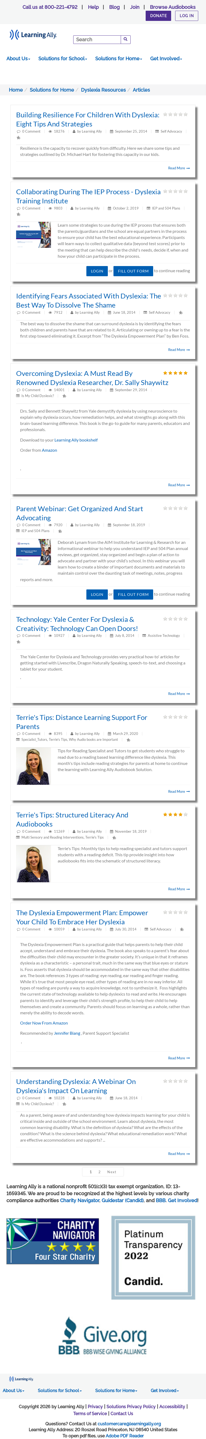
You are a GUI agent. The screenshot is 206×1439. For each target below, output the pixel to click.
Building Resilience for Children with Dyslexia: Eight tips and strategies (88, 119)
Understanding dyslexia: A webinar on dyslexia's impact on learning (76, 1086)
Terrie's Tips (58, 739)
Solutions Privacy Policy (131, 1406)
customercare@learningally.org (129, 1423)
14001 (59, 390)
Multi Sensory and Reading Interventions (52, 837)
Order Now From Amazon (44, 1022)
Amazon (49, 450)
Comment (33, 131)
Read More (179, 168)
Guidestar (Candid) (123, 1200)
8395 (58, 733)
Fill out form (133, 271)
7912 (58, 312)
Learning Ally (92, 131)
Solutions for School (62, 58)
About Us (18, 58)
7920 (58, 525)
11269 (59, 831)
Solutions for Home (118, 58)
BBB (160, 1200)
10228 (59, 1098)
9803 (58, 208)
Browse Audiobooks (173, 7)
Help (93, 7)
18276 (59, 131)
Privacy (95, 1406)
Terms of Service (90, 1413)
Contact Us (122, 1413)
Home (16, 90)
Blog (114, 7)
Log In (187, 16)
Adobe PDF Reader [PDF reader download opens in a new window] (125, 1435)
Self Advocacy (171, 131)
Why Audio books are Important (93, 739)
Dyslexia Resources (103, 90)
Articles (141, 90)
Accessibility (172, 1406)
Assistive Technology (164, 635)
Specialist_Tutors (34, 739)
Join (134, 7)
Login (97, 271)
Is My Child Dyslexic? (37, 396)
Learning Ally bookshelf (76, 439)
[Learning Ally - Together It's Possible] (39, 33)
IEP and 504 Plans (166, 208)
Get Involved (166, 58)
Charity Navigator (79, 1200)
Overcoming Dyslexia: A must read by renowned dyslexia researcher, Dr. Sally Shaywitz (92, 378)
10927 (59, 635)
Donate (158, 16)
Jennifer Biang (67, 1033)
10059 (59, 929)
